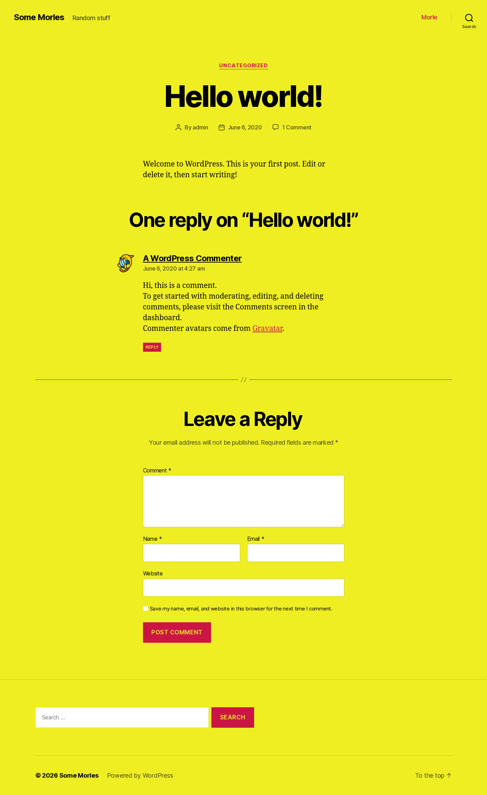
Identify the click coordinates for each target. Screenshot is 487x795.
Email (256, 539)
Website (153, 573)
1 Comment (297, 127)
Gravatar (267, 328)
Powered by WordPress (140, 775)
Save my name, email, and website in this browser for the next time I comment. (241, 609)
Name (152, 539)
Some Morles (39, 17)
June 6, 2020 (245, 127)
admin (200, 127)
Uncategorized (243, 65)
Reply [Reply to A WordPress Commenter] (152, 347)
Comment (157, 471)
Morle (429, 17)
